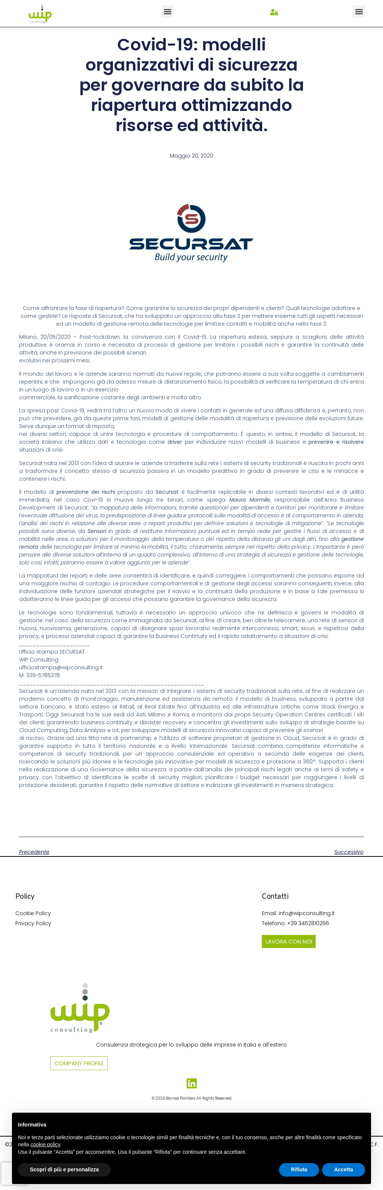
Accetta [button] (343, 1169)
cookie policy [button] (45, 1144)
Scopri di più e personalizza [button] (64, 1169)
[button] (167, 11)
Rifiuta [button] (299, 1169)
